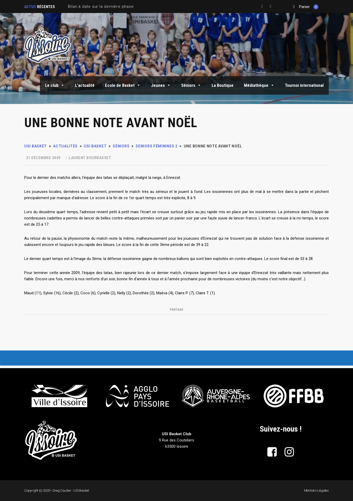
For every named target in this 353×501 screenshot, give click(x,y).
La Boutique (223, 85)
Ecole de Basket (123, 85)
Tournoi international (304, 85)
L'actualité (84, 85)
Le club (55, 85)
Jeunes (161, 85)
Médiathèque (259, 85)
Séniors (191, 85)
